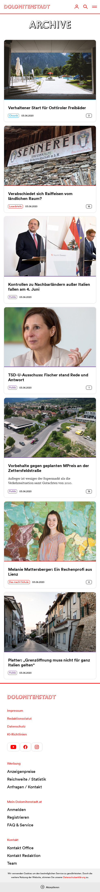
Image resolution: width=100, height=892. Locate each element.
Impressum (15, 710)
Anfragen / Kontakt (24, 786)
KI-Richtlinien (17, 734)
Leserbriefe (15, 206)
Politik (12, 297)
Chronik (13, 115)
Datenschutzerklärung (74, 877)
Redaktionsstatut (19, 718)
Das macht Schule (19, 582)
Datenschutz (16, 726)
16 (89, 206)
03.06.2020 (27, 115)
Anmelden (16, 809)
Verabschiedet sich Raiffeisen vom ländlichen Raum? (40, 196)
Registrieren (18, 817)
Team (12, 863)
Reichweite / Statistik (26, 779)
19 (89, 491)
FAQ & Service (20, 825)
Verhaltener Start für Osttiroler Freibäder (47, 107)
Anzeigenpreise (21, 771)
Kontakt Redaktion (23, 855)
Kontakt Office (20, 847)
